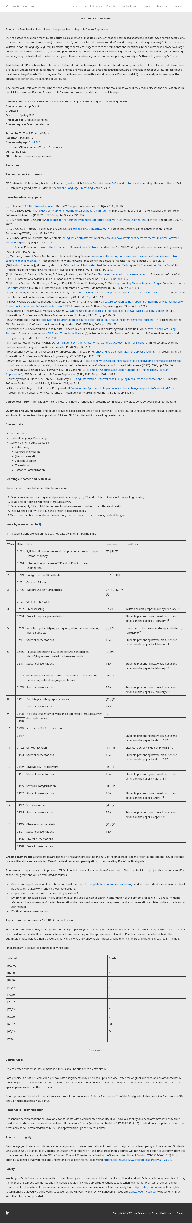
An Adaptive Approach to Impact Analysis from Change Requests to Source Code (120, 388)
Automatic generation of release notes (122, 274)
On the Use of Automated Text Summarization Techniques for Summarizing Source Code (119, 265)
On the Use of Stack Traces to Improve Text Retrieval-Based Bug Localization (117, 310)
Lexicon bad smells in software (86, 229)
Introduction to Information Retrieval (116, 183)
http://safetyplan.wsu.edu (149, 1187)
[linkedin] (8, 1213)
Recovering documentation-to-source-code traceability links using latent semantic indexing (97, 320)
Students (178, 6)
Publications (129, 6)
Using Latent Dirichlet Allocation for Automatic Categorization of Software (101, 342)
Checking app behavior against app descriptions (125, 351)
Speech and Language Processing (72, 188)
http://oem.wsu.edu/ (144, 1191)
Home (74, 6)
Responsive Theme (174, 1213)
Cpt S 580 (34, 142)
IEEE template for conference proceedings (108, 884)
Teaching (162, 6)
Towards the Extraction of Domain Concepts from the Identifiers (77, 247)
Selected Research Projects (99, 6)
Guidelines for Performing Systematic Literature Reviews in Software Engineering (95, 220)
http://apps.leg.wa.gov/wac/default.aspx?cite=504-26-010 (137, 1160)
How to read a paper (41, 206)
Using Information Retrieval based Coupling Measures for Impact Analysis (119, 379)
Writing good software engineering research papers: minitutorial (71, 210)
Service (146, 6)
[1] (7, 533)
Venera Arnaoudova (20, 6)
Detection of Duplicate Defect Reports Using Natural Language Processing (115, 292)
